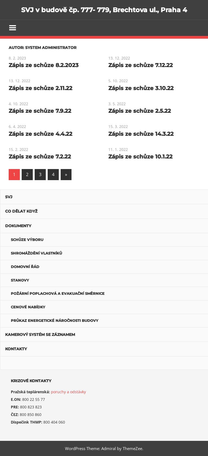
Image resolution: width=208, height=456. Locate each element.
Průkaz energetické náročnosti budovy (54, 320)
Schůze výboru (27, 239)
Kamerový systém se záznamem (40, 334)
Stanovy (20, 280)
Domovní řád (25, 267)
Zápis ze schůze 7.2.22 (40, 156)
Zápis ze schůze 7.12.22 (140, 65)
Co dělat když (21, 211)
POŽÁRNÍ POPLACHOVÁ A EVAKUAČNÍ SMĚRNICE (58, 293)
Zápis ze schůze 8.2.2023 (44, 65)
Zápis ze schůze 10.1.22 (140, 156)
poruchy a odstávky (68, 391)
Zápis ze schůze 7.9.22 (40, 111)
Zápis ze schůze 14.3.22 (141, 134)
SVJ (8, 196)
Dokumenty (18, 225)
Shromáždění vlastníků (36, 253)
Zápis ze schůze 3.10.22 (141, 88)
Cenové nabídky (28, 307)
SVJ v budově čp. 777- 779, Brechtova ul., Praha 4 (104, 10)
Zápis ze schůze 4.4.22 (40, 134)
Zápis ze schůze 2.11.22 (40, 88)
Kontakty (16, 348)
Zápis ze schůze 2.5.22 (139, 111)
